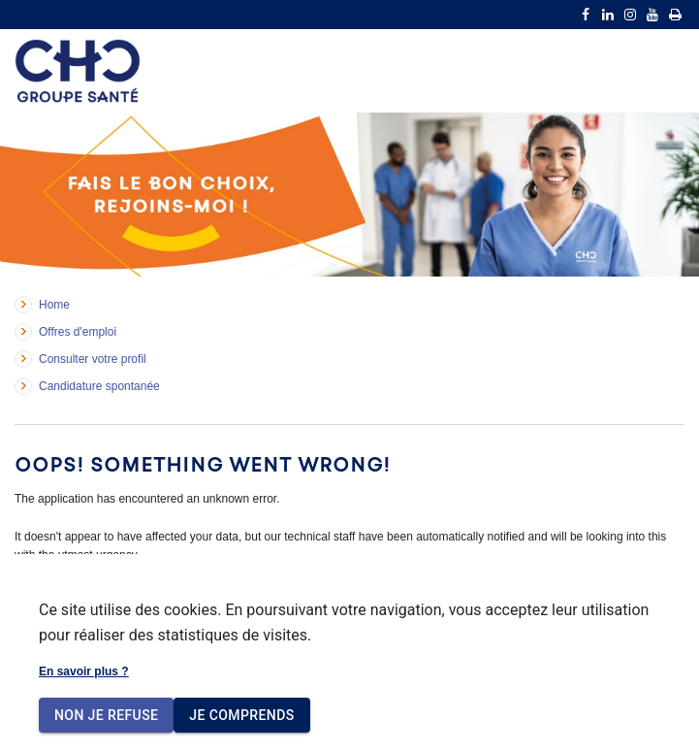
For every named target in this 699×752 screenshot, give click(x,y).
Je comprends (241, 716)
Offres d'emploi (77, 332)
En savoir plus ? (84, 671)
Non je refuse (106, 716)
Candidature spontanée (99, 386)
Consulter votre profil (92, 359)
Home (54, 304)
